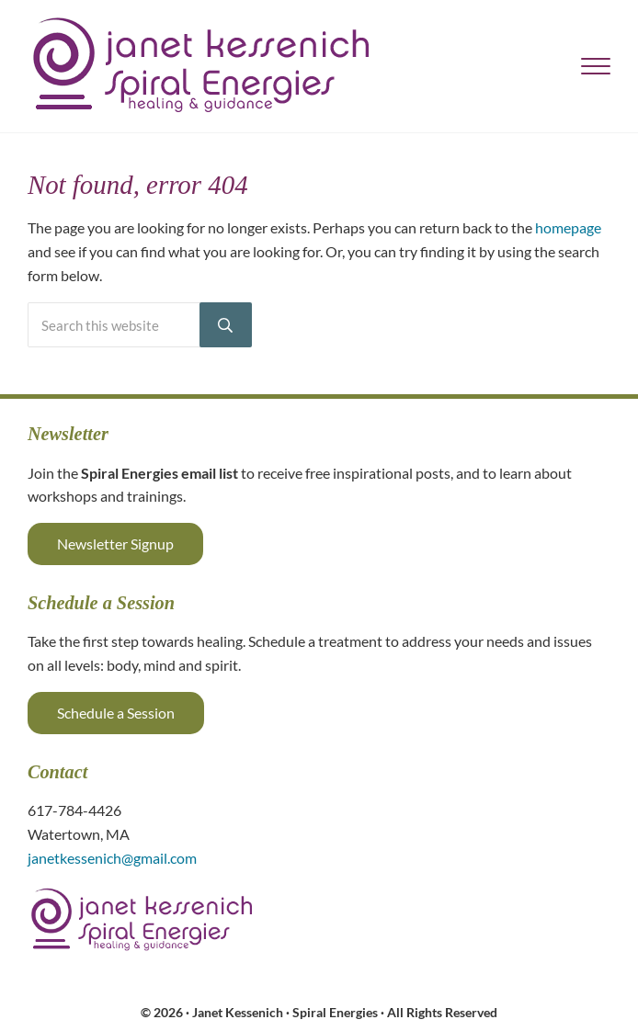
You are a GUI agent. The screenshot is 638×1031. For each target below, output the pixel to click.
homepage (568, 227)
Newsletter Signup (115, 543)
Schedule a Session (116, 712)
